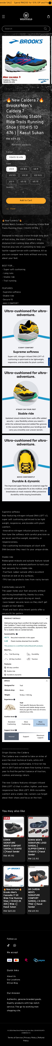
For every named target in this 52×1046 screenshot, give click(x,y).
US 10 (25, 175)
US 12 (23, 181)
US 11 (11, 181)
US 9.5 (12, 175)
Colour (9, 152)
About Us (11, 976)
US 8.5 (23, 169)
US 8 (11, 169)
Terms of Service (15, 1038)
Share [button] (11, 209)
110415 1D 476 (16, 157)
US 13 (35, 181)
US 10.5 (38, 175)
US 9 (36, 169)
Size (8, 163)
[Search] (45, 28)
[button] (3, 17)
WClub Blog (12, 983)
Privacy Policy (30, 1038)
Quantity (10, 187)
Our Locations (13, 980)
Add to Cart (26, 200)
